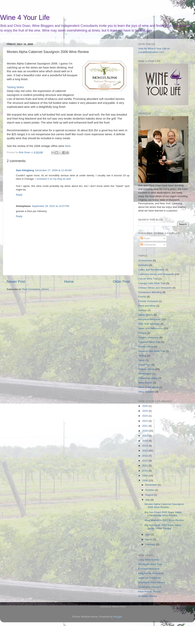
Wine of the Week (148, 387)
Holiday (142, 310)
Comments (148, 244)
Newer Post (16, 281)
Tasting (142, 355)
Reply (19, 194)
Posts (145, 238)
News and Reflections (150, 328)
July (148, 499)
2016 (145, 440)
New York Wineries (149, 323)
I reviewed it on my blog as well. (53, 178)
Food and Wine (147, 305)
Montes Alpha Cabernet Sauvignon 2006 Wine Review (164, 506)
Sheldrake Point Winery (151, 582)
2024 (145, 415)
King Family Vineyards (151, 573)
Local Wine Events (148, 559)
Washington (145, 373)
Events (142, 296)
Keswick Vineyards (149, 568)
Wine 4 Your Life (25, 17)
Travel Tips (144, 364)
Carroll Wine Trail (148, 278)
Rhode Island (145, 346)
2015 (145, 445)
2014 (145, 450)
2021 (145, 425)
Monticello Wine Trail (150, 564)
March (149, 539)
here (68, 146)
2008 (145, 480)
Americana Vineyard (149, 587)
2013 (145, 455)
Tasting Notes (15, 87)
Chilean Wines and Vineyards (155, 287)
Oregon (142, 333)
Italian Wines (145, 314)
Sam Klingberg (25, 170)
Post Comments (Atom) (35, 289)
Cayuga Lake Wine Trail (151, 283)
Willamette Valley (148, 378)
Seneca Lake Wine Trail (151, 351)
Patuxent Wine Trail (149, 342)
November (151, 484)
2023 (145, 420)
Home (69, 281)
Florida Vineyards (148, 301)
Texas (141, 360)
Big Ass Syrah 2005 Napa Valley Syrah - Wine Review (163, 527)
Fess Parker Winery (149, 591)
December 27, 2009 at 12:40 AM (53, 170)
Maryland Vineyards (149, 319)
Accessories (145, 260)
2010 (145, 470)
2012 (145, 460)
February (150, 544)
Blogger (117, 616)
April (148, 534)
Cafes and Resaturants (151, 269)
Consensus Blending (150, 292)
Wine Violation (146, 391)
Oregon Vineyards (148, 337)
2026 (145, 406)
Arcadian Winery (147, 596)
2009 (145, 475)
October (150, 490)
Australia (143, 265)
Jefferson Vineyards (149, 577)
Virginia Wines (146, 369)
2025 (145, 410)
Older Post (121, 281)
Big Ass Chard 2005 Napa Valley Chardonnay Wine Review (163, 514)
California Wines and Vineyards (156, 274)
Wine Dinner (145, 382)
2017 (145, 435)
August (149, 494)
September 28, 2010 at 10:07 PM (50, 206)
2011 (145, 465)
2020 (145, 430)
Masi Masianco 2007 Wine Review (164, 520)
